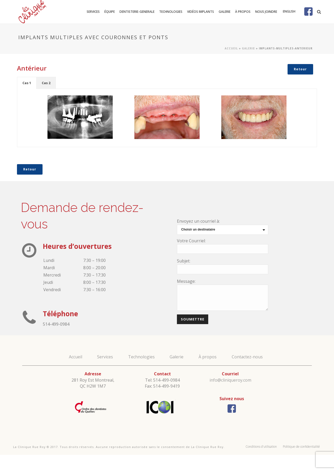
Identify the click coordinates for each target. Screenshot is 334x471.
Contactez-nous (247, 357)
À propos (242, 11)
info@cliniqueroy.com (230, 380)
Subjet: (183, 261)
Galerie (224, 11)
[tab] (27, 83)
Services (93, 11)
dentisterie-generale (137, 11)
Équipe (109, 11)
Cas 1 (26, 83)
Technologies (170, 11)
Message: (186, 281)
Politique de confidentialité (301, 446)
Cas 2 (46, 83)
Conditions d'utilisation (261, 446)
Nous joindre (266, 11)
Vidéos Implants (200, 11)
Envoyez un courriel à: (198, 221)
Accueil (231, 48)
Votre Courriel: (191, 241)
